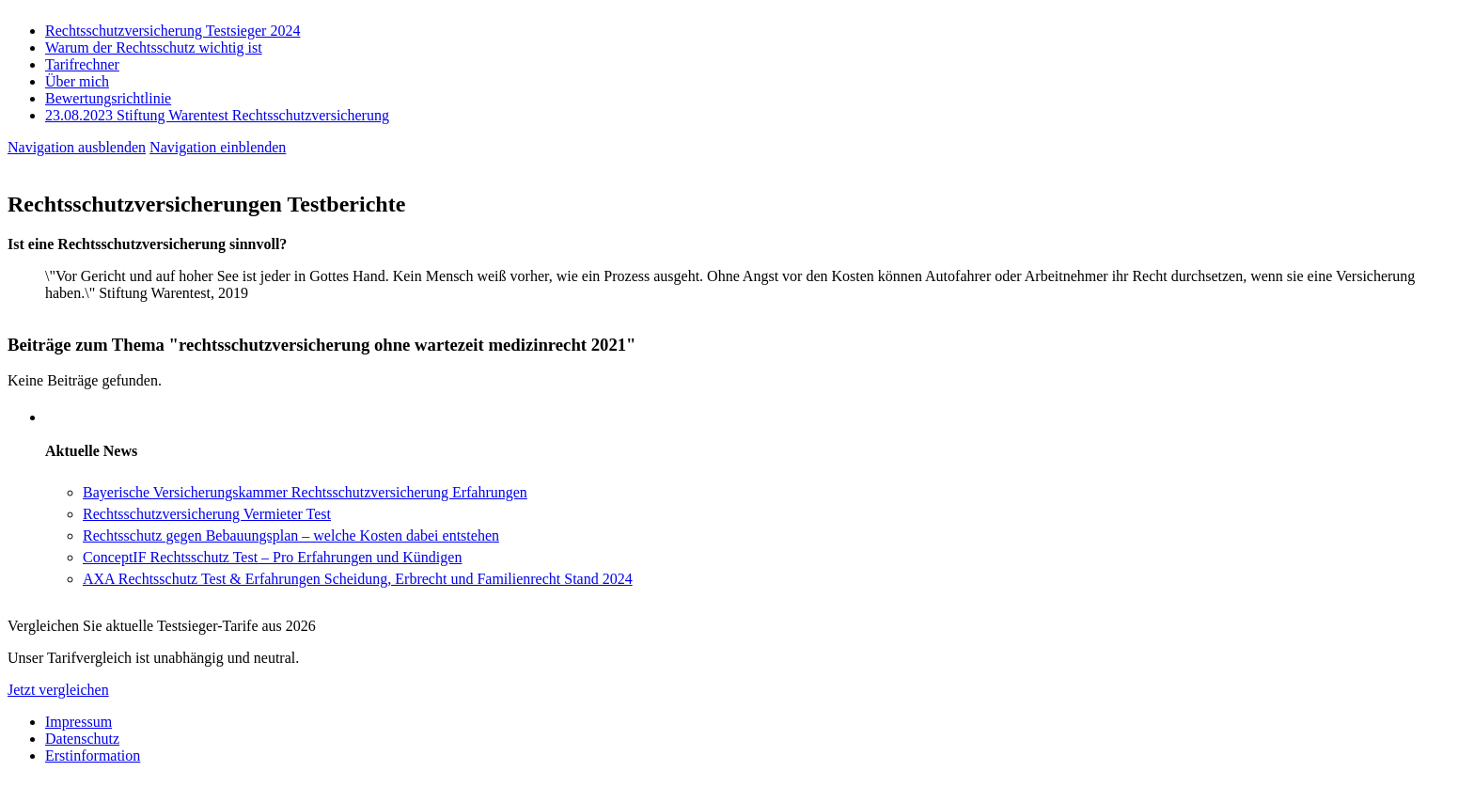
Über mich (77, 81)
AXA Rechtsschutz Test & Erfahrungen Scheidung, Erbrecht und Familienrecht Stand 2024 (358, 579)
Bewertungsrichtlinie (108, 98)
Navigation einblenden (217, 147)
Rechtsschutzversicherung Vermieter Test (207, 514)
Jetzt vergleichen (58, 690)
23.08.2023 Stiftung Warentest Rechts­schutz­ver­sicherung (217, 115)
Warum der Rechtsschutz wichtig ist (153, 47)
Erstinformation (92, 755)
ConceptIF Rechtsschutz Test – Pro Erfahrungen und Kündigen (272, 557)
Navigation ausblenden (77, 147)
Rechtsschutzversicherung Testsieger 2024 (172, 31)
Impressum (78, 722)
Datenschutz (82, 739)
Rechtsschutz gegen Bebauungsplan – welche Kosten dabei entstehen (291, 535)
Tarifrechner (82, 64)
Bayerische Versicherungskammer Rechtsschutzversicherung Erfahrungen (305, 492)
